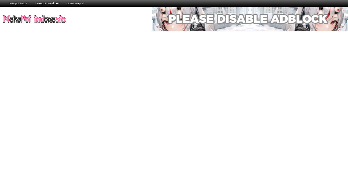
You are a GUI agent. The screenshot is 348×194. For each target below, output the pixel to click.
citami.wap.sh (76, 3)
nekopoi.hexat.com (48, 3)
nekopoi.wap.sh (19, 3)
